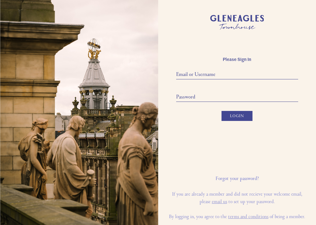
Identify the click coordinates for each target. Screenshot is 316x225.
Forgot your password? (237, 178)
